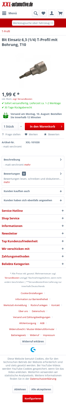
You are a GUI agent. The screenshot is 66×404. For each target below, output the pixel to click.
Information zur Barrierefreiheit (31, 299)
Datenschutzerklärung (43, 378)
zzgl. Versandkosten (22, 98)
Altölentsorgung (27, 323)
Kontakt (55, 305)
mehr (27, 164)
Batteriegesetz (18, 335)
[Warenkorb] (60, 13)
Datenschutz (38, 311)
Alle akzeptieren (41, 389)
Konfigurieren (33, 398)
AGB (42, 323)
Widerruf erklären (33, 341)
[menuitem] (9, 13)
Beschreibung (12, 159)
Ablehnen (20, 389)
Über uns (23, 311)
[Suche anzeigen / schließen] (35, 13)
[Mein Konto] (51, 13)
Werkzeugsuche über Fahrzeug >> (33, 23)
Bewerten (51, 134)
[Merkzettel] (43, 13)
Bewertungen (12, 173)
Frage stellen (11, 134)
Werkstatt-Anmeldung (15, 305)
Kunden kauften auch (17, 191)
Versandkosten (12, 277)
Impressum (49, 335)
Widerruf (34, 335)
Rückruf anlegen (39, 305)
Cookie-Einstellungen (32, 293)
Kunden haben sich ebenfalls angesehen (28, 200)
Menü (9, 12)
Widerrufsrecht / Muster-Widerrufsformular (31, 329)
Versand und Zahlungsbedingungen (31, 317)
